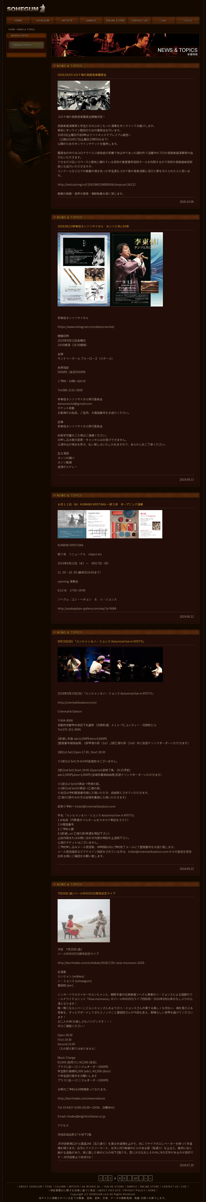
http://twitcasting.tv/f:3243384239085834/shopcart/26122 (97, 184)
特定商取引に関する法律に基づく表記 (72, 1190)
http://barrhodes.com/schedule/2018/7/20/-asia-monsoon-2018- (101, 963)
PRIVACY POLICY (134, 1190)
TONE (48, 1186)
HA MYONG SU (91, 1186)
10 (135, 1178)
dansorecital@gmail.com (75, 404)
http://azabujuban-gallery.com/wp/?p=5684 (87, 608)
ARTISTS (74, 1186)
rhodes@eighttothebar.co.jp (86, 1116)
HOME (11, 29)
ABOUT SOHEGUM (30, 1186)
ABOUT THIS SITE (109, 1190)
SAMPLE (132, 1186)
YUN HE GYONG (114, 1186)
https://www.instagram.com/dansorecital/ (86, 327)
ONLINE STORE (149, 1186)
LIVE (184, 1186)
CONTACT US (170, 1186)
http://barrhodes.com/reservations (81, 1098)
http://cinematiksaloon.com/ (77, 702)
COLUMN (60, 1186)
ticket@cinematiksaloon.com (95, 806)
